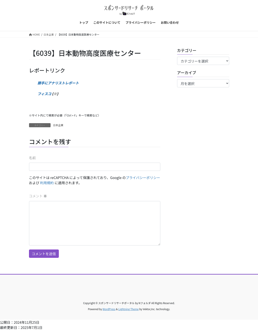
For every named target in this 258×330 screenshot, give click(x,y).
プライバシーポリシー (143, 177)
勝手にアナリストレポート (58, 82)
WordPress (109, 309)
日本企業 (58, 125)
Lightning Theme (128, 309)
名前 (32, 157)
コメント (38, 195)
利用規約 (47, 182)
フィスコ (44, 93)
